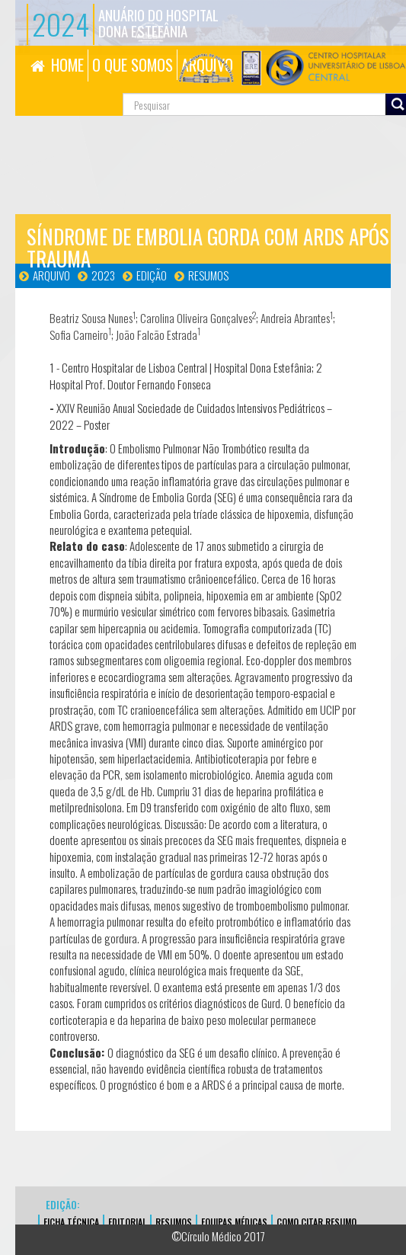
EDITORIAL (127, 1221)
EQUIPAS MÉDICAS (234, 1221)
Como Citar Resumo (316, 1221)
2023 (103, 275)
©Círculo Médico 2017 (218, 1236)
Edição (151, 275)
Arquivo (51, 275)
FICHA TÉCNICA (71, 1221)
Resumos (208, 275)
